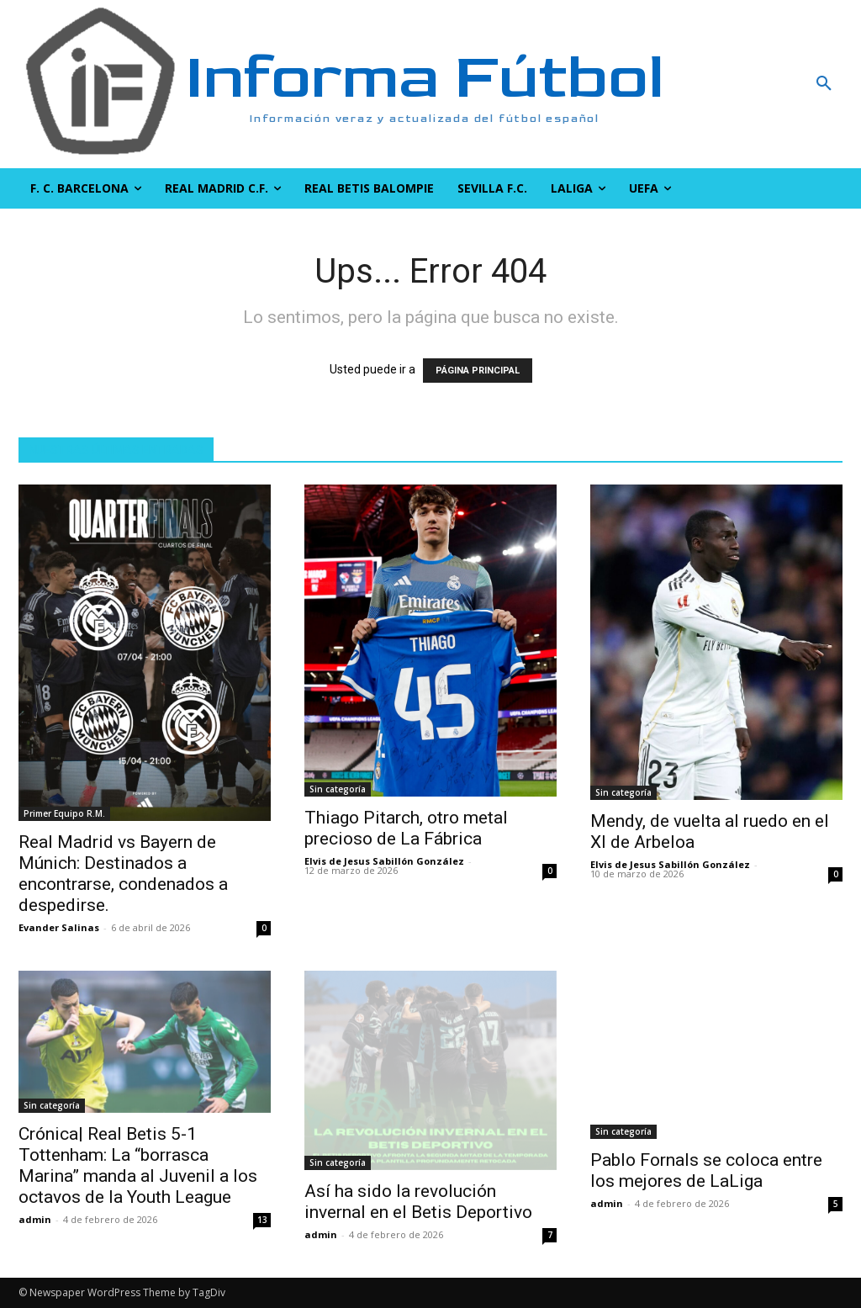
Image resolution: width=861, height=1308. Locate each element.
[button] (753, 84)
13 (262, 1220)
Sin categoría (337, 789)
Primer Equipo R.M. (64, 813)
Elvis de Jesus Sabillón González (384, 861)
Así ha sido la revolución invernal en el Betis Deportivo (418, 1201)
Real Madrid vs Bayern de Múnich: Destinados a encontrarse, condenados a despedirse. (123, 873)
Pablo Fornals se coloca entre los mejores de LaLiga (706, 1170)
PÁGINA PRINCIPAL (478, 370)
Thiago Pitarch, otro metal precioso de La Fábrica (406, 828)
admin (34, 1219)
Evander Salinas (58, 927)
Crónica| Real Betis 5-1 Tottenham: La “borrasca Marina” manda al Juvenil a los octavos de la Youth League (137, 1165)
